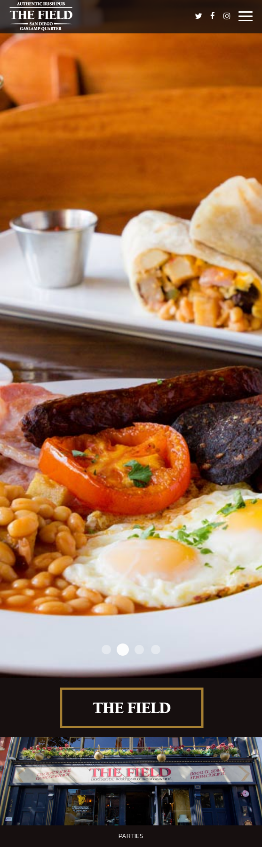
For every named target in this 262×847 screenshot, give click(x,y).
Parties (131, 836)
